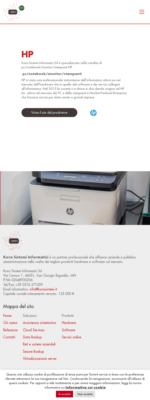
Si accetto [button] (64, 394)
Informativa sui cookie (86, 387)
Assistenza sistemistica (39, 323)
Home (7, 315)
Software (68, 330)
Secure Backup (33, 351)
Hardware (69, 323)
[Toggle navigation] (142, 11)
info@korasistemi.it (43, 289)
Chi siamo (10, 323)
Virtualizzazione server (40, 358)
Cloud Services (34, 330)
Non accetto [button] (85, 394)
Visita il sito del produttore (49, 112)
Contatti (9, 337)
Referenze (10, 330)
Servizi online (71, 337)
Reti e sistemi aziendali (39, 344)
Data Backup (32, 337)
